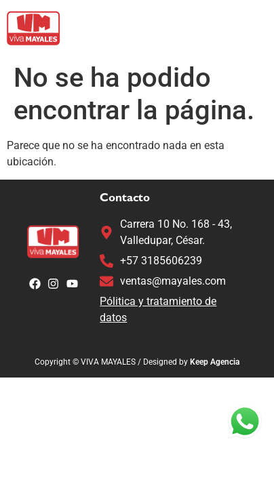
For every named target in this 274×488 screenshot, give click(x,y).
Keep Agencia (214, 362)
